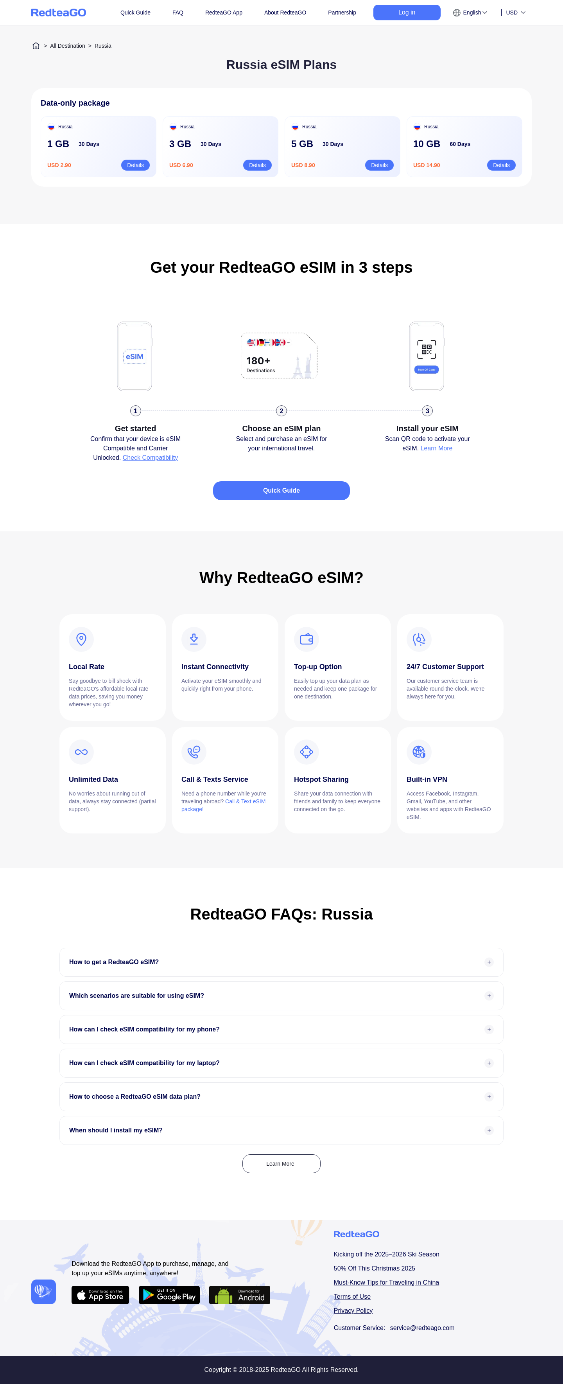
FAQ (177, 12)
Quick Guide (135, 12)
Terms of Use (352, 1296)
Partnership (342, 12)
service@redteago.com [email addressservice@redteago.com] (422, 1328)
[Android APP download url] (169, 1295)
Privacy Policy (353, 1310)
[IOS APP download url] (100, 1295)
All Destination (67, 46)
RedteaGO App (223, 12)
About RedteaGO (285, 12)
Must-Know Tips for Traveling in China (386, 1282)
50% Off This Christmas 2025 (374, 1268)
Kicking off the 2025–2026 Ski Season (386, 1254)
